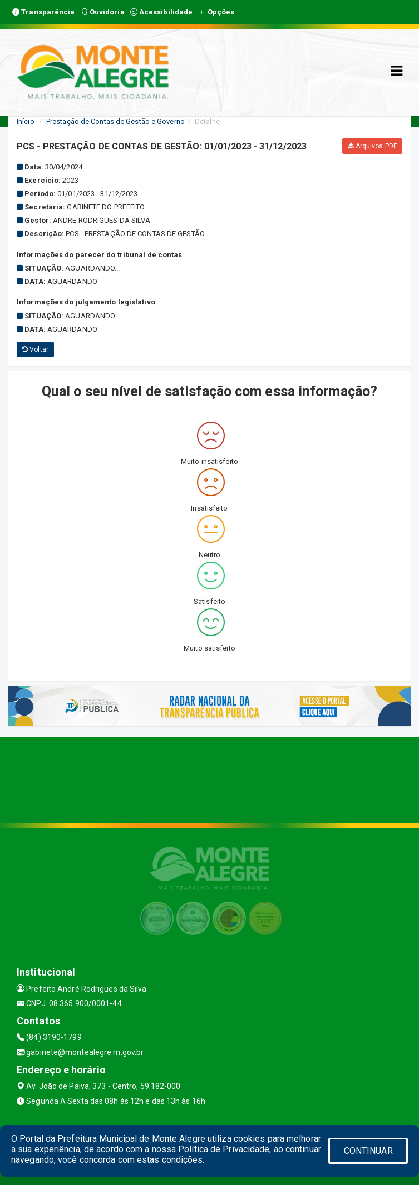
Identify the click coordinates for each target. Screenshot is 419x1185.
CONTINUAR (368, 1151)
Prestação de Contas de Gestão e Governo (115, 121)
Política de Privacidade (223, 1149)
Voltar (35, 349)
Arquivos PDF (372, 146)
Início (25, 121)
